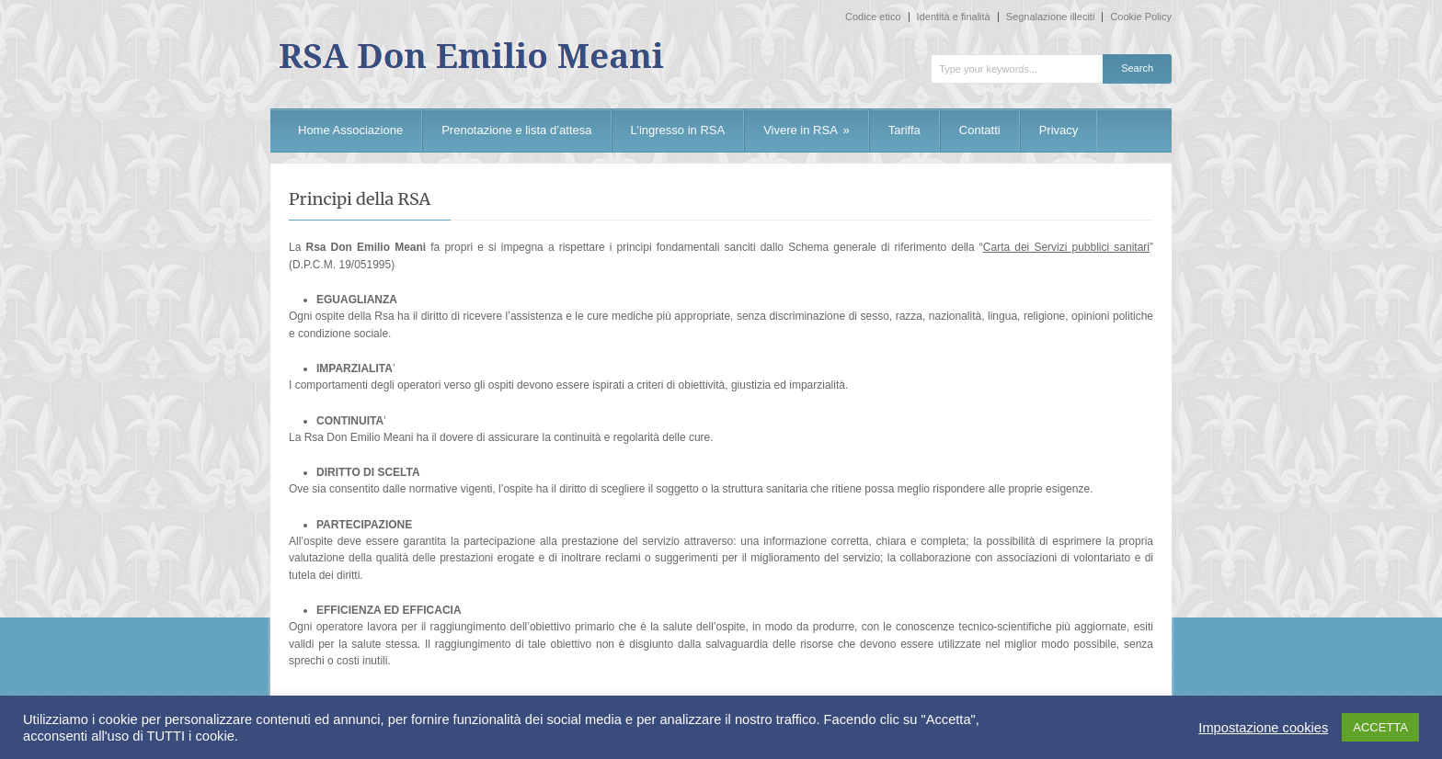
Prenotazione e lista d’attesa (516, 130)
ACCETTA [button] (1380, 727)
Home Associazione (350, 130)
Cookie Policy (1141, 17)
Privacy (1059, 130)
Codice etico (873, 17)
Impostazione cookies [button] (1263, 727)
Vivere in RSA (806, 130)
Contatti (980, 130)
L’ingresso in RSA (678, 130)
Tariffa (904, 130)
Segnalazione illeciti (1050, 17)
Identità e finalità (953, 17)
